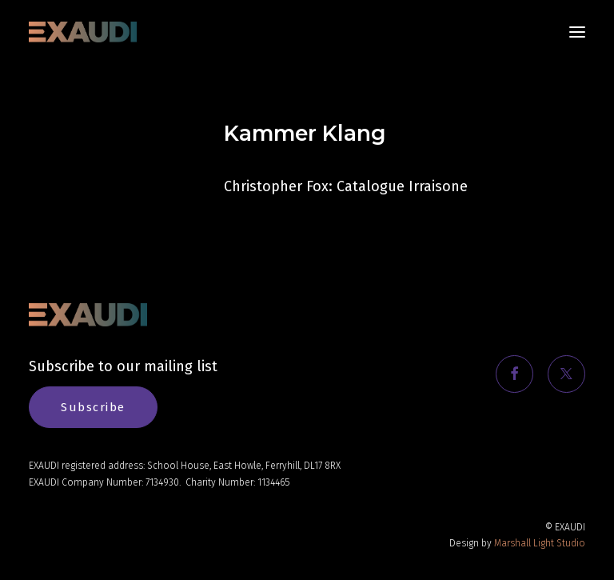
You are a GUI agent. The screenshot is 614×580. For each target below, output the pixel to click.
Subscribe (93, 407)
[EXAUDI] (83, 32)
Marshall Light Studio (539, 543)
